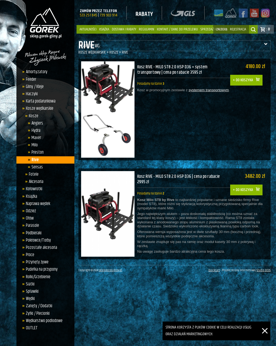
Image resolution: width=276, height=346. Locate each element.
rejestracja (238, 29)
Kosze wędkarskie (38, 108)
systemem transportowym (209, 91)
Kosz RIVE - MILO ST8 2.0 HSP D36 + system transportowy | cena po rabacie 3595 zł (173, 69)
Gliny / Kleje (33, 86)
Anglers (36, 123)
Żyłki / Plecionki (36, 313)
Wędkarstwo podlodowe (43, 320)
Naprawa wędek (37, 203)
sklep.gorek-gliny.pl (110, 268)
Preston (36, 152)
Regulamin (146, 29)
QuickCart (214, 268)
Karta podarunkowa (39, 101)
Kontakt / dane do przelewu (177, 29)
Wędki (29, 298)
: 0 (268, 29)
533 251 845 (88, 15)
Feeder (30, 79)
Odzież (29, 210)
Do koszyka (247, 76)
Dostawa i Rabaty (124, 29)
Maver (35, 137)
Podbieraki (32, 233)
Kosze (32, 115)
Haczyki (30, 93)
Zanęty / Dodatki (38, 305)
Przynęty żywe (36, 262)
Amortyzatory (35, 71)
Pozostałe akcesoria (40, 247)
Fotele (32, 174)
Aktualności (88, 29)
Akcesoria (34, 181)
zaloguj (221, 29)
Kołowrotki (33, 188)
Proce (29, 254)
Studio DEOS (264, 268)
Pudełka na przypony (40, 269)
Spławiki (31, 291)
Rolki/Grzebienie (37, 276)
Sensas (36, 167)
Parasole (31, 225)
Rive (33, 159)
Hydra (34, 130)
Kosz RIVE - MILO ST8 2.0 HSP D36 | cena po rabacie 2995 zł (179, 176)
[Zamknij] (265, 325)
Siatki (29, 284)
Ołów (28, 218)
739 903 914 (108, 15)
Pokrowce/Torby (37, 240)
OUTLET (30, 327)
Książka (104, 29)
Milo (33, 145)
